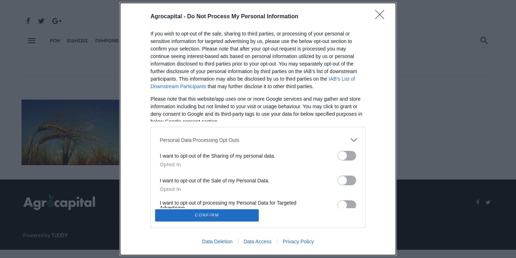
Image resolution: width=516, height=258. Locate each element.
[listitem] (258, 138)
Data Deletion (217, 243)
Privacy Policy (298, 243)
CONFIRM (208, 215)
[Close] (382, 15)
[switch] (347, 154)
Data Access (258, 243)
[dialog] (258, 129)
